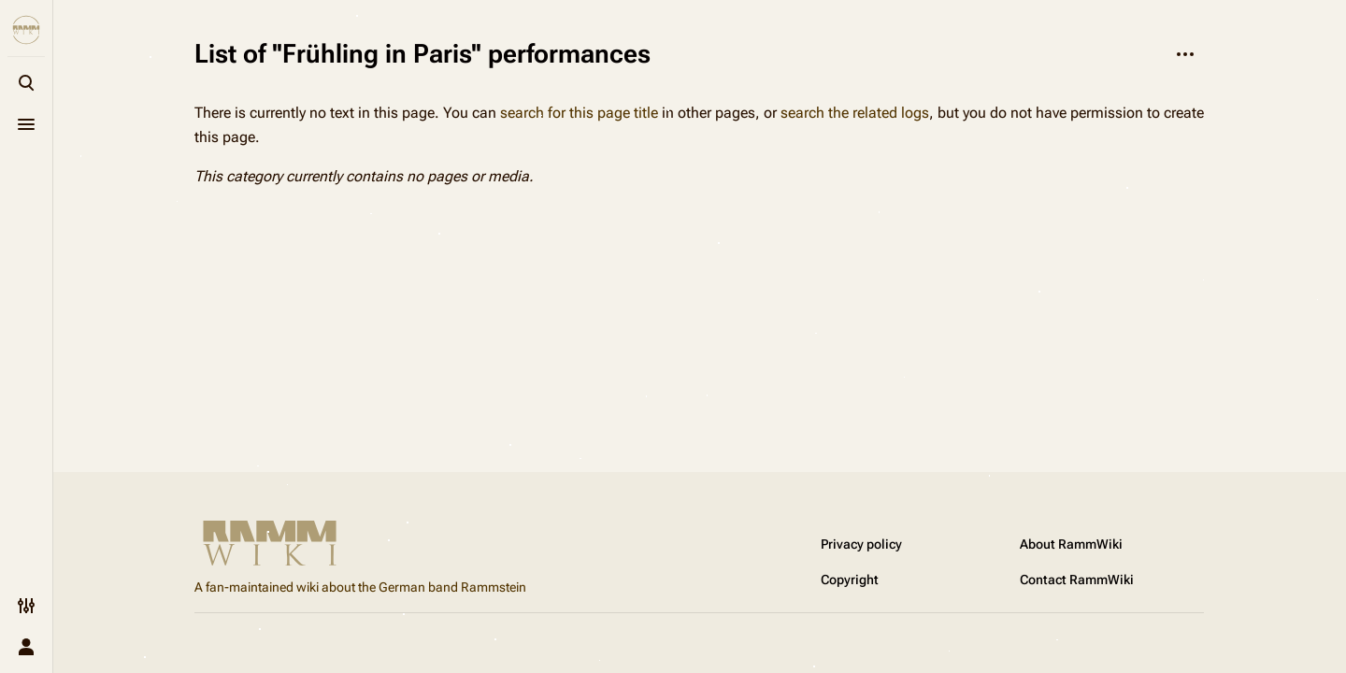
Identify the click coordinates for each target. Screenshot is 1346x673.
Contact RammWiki (1077, 579)
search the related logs (854, 113)
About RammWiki (1071, 544)
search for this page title (579, 113)
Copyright (850, 579)
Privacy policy (861, 544)
